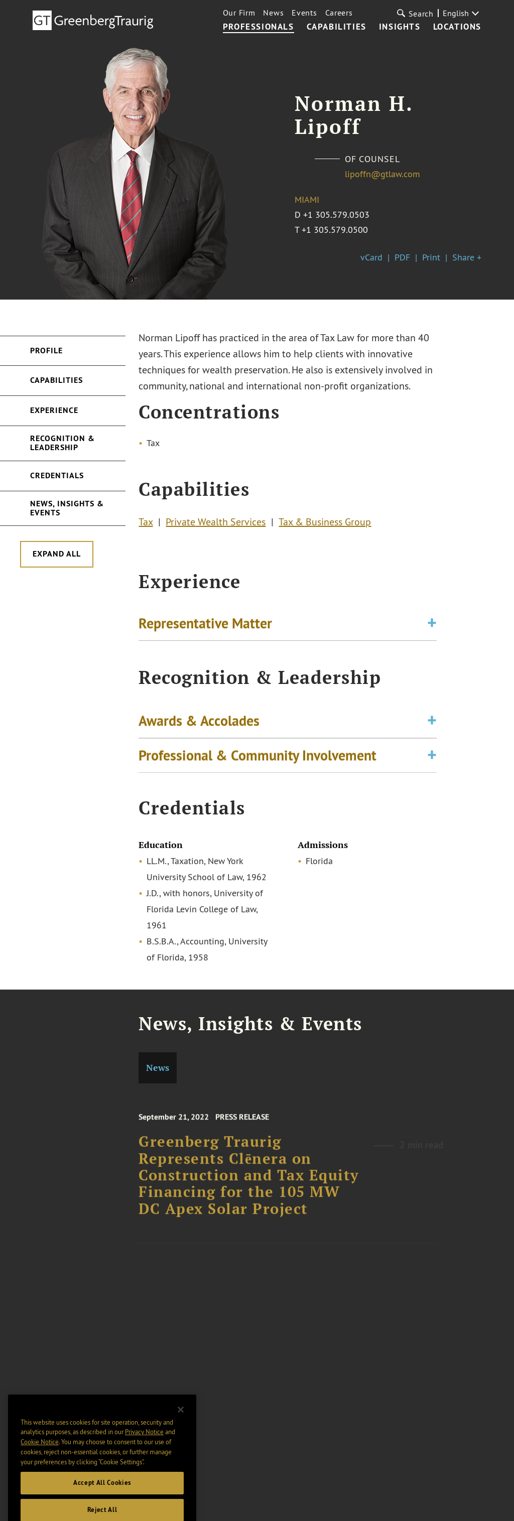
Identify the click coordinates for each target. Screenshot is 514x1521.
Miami (307, 199)
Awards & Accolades (199, 727)
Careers (339, 12)
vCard (371, 257)
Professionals (258, 27)
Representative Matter (205, 626)
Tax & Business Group (325, 524)
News (273, 12)
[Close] (181, 1430)
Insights (400, 27)
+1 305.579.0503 (336, 214)
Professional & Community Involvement (257, 761)
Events (304, 12)
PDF (402, 257)
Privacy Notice (144, 1452)
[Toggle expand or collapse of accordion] (432, 626)
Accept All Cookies (102, 1503)
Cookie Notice (40, 1462)
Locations (457, 27)
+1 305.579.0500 (335, 229)
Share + (466, 257)
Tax (146, 524)
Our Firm (239, 12)
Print (431, 257)
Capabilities (336, 27)
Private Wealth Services (216, 524)
